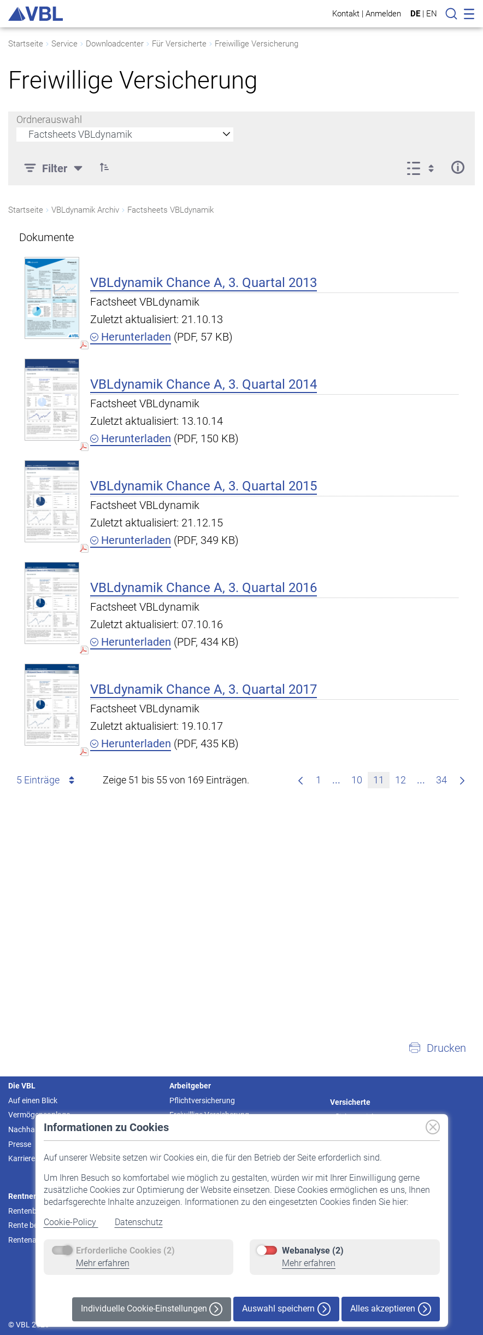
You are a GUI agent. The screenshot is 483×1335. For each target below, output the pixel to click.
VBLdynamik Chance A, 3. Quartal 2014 (203, 384)
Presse (19, 1144)
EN (431, 14)
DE (415, 14)
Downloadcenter (115, 44)
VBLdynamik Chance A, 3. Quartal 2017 (203, 689)
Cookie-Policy (71, 1222)
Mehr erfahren (102, 1263)
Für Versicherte (179, 44)
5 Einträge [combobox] (47, 780)
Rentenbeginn (31, 1211)
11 (381, 779)
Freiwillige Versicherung (256, 44)
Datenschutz (139, 1222)
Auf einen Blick (32, 1100)
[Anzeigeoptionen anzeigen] (424, 167)
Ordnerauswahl (49, 119)
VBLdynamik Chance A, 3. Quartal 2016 (203, 587)
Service (64, 44)
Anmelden (383, 13)
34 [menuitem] (443, 779)
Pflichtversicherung (202, 1100)
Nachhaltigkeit (32, 1129)
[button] (437, 1048)
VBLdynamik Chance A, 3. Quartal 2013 (203, 282)
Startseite (25, 44)
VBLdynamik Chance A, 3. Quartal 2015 (203, 486)
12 (402, 779)
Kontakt (346, 13)
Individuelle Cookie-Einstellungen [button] (151, 1309)
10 (359, 779)
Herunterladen (130, 336)
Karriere (21, 1158)
